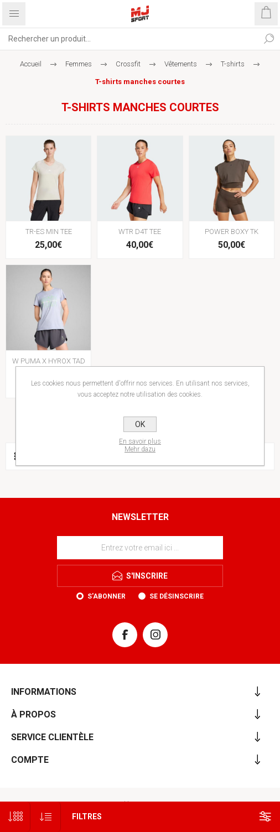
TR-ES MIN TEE (48, 231)
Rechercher (269, 39)
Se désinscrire (176, 596)
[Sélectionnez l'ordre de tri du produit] (45, 817)
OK (140, 424)
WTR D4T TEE (139, 231)
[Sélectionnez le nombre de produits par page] (15, 817)
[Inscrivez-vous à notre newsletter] (140, 547)
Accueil (31, 64)
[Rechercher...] (129, 39)
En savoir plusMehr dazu (140, 445)
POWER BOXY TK (231, 231)
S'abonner (106, 596)
